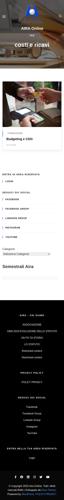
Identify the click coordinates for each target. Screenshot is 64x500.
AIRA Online (32, 28)
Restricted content (32, 351)
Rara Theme (48, 490)
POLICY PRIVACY (32, 382)
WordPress (28, 494)
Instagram (12, 227)
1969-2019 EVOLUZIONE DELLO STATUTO (32, 331)
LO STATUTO (32, 344)
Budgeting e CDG (19, 139)
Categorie (8, 249)
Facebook (12, 199)
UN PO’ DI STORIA (32, 337)
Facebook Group (17, 209)
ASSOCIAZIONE (32, 324)
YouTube (11, 237)
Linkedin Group (16, 218)
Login (9, 181)
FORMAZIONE (15, 133)
